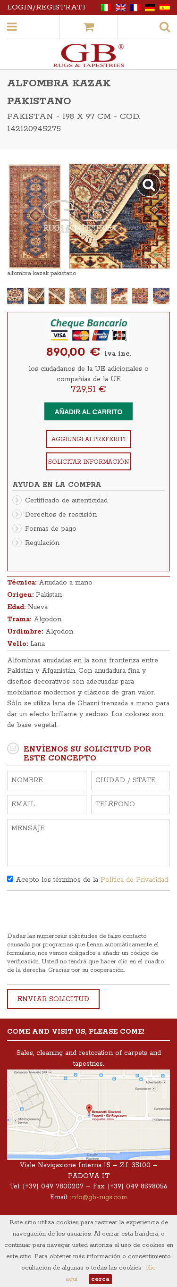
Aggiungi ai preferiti (88, 439)
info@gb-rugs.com (98, 1197)
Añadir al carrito (89, 412)
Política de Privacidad (134, 880)
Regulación (42, 543)
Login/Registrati (46, 7)
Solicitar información (88, 462)
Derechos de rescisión (61, 514)
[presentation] (79, 913)
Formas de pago (50, 529)
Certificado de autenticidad (66, 500)
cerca (100, 1279)
